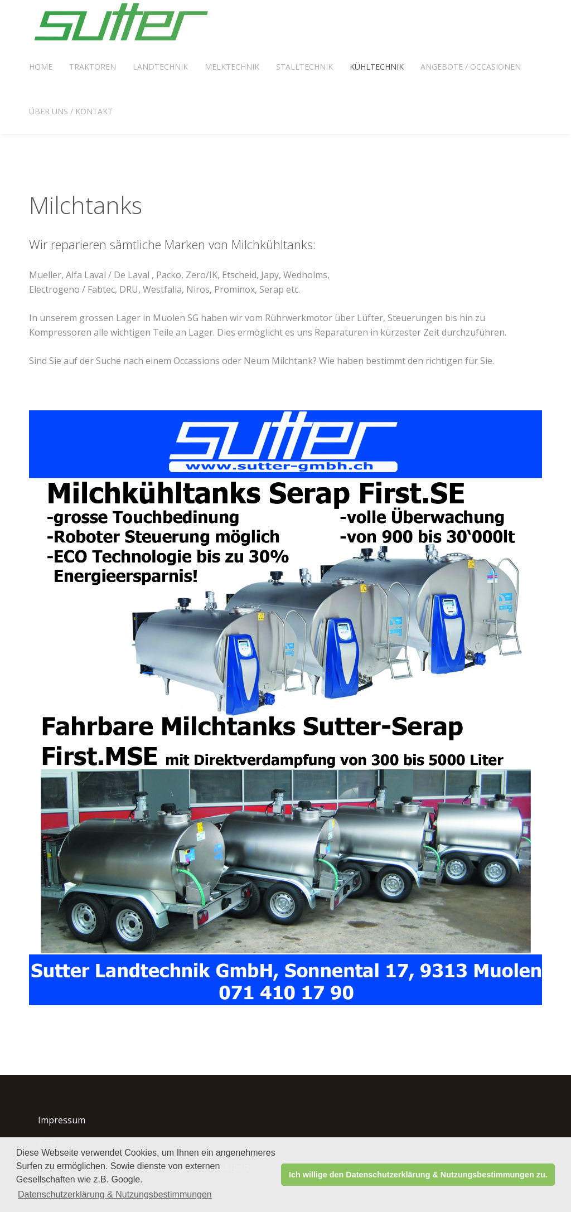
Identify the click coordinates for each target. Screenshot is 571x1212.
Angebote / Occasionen (470, 66)
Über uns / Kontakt (71, 111)
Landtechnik (160, 66)
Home (40, 66)
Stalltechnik (304, 66)
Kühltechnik (377, 66)
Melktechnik (232, 66)
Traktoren (92, 66)
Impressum (61, 1120)
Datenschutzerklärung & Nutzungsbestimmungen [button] (115, 1194)
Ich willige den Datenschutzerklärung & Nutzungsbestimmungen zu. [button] (418, 1174)
